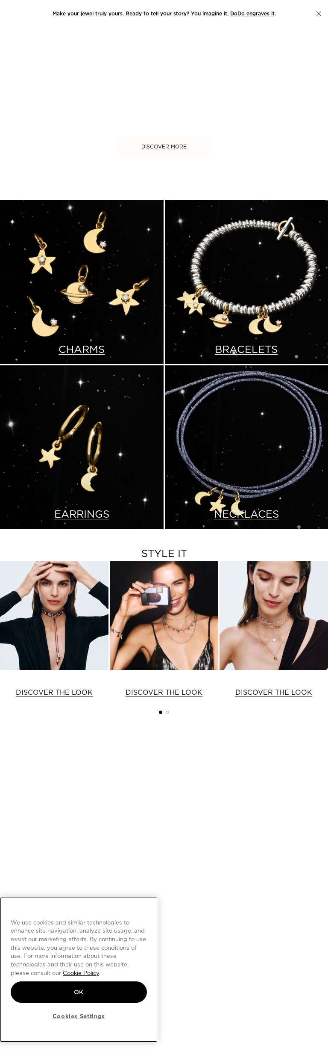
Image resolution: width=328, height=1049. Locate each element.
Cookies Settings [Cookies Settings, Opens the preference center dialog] (79, 1016)
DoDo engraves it (252, 13)
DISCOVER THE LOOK (54, 692)
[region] (79, 969)
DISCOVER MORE (164, 146)
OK (79, 992)
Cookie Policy (81, 972)
